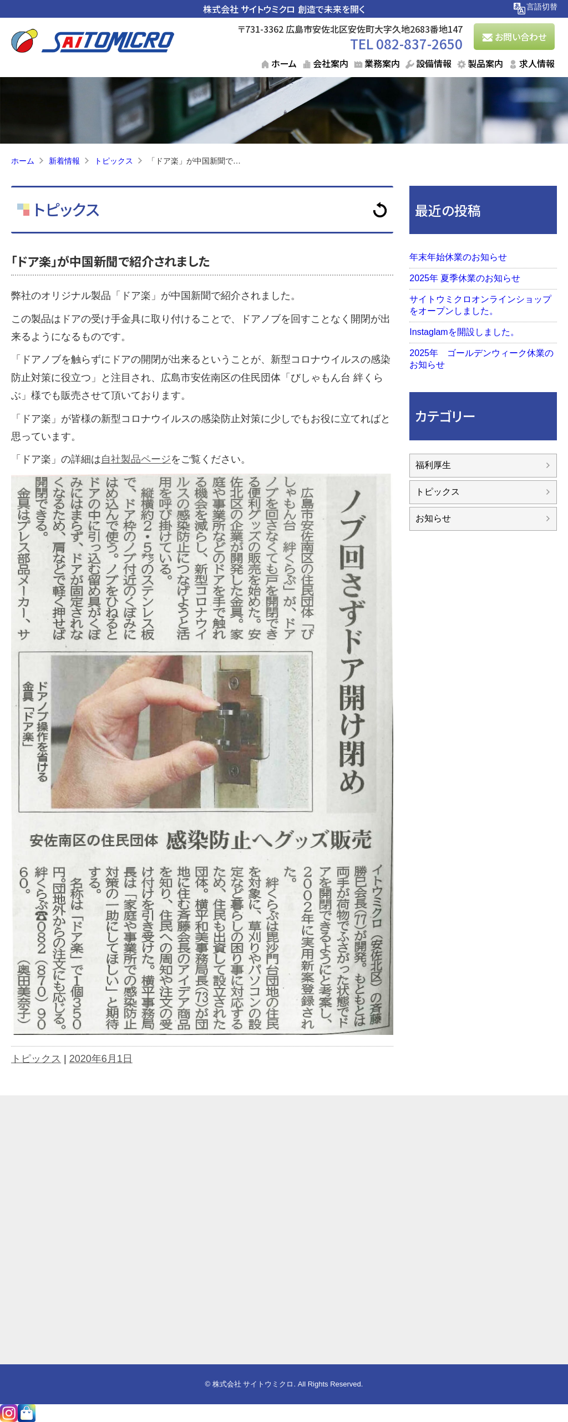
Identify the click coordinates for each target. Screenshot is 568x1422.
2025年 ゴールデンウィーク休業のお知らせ (481, 358)
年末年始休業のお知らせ (458, 257)
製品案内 (485, 63)
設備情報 (434, 63)
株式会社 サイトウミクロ (249, 9)
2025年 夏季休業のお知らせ (464, 278)
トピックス (64, 209)
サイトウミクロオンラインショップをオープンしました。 (480, 305)
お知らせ (433, 518)
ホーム (284, 63)
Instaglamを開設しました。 (464, 332)
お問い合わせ (520, 36)
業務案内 (382, 63)
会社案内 (330, 63)
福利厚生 (433, 465)
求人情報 (537, 63)
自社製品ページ (136, 459)
